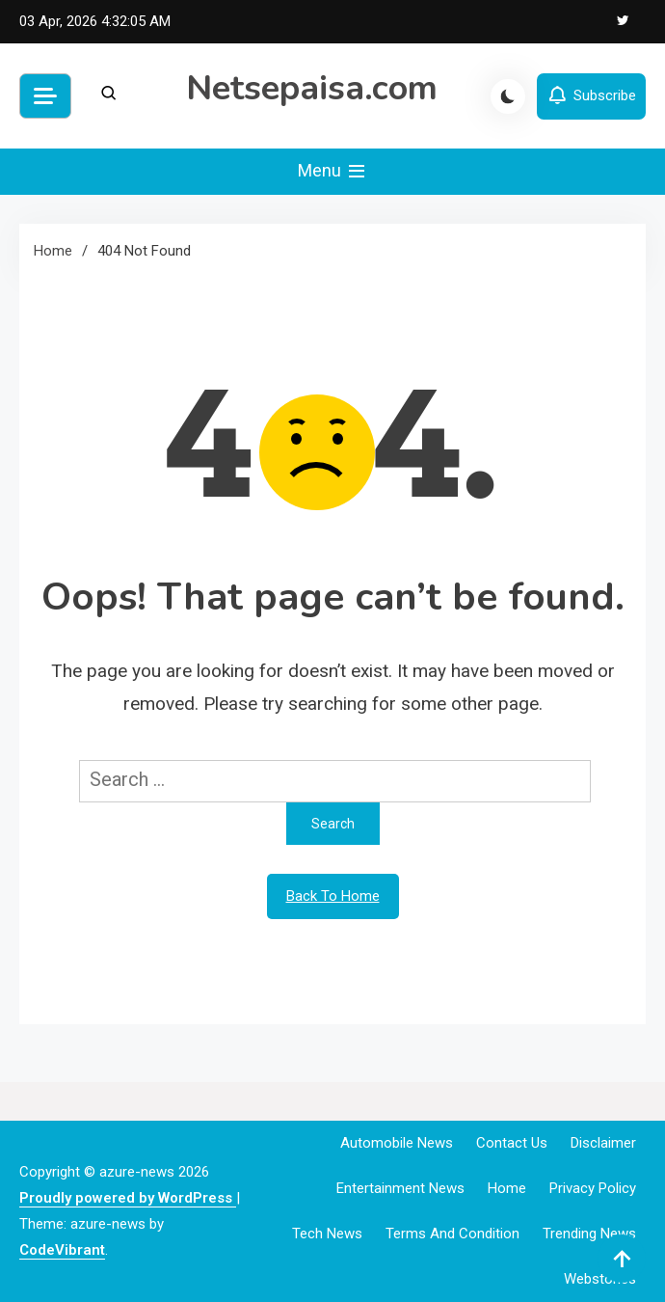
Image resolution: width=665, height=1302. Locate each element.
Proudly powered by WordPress (127, 1198)
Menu (333, 171)
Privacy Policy (592, 1188)
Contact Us (511, 1143)
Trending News (589, 1233)
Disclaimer (603, 1143)
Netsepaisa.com (312, 88)
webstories (600, 1279)
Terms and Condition (452, 1233)
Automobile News (396, 1143)
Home (507, 1188)
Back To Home (333, 896)
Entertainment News (400, 1188)
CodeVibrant (62, 1250)
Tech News (327, 1233)
